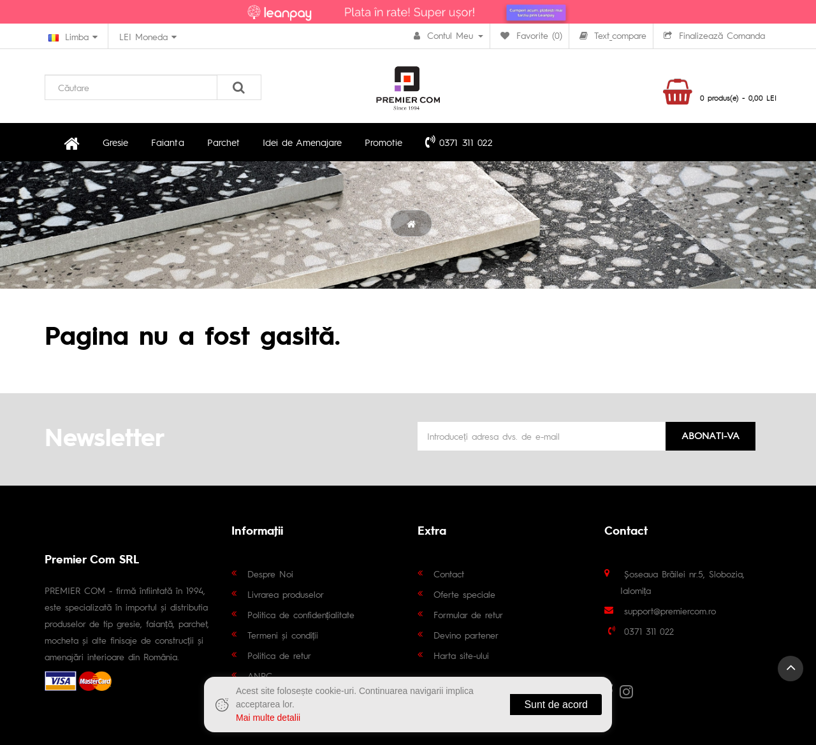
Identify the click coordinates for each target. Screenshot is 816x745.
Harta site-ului (461, 655)
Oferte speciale (464, 594)
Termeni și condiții (283, 634)
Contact (448, 573)
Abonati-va (710, 435)
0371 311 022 (458, 141)
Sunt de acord (556, 704)
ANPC (259, 675)
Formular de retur (468, 614)
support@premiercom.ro (670, 610)
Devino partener (466, 634)
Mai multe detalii (268, 717)
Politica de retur (279, 655)
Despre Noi (270, 573)
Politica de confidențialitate (301, 614)
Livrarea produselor (285, 594)
